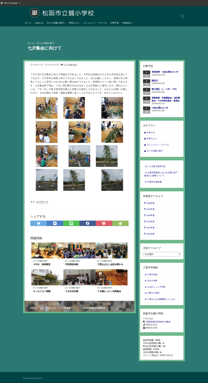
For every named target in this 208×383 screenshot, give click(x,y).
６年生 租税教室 (41, 265)
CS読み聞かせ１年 (160, 107)
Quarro (39, 378)
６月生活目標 (71, 292)
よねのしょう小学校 (157, 289)
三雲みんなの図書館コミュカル (162, 302)
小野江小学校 (153, 296)
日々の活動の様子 (55, 22)
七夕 (47, 202)
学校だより (74, 22)
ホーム (28, 22)
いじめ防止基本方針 (157, 167)
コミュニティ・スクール (95, 22)
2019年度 (40, 202)
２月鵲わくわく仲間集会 (109, 292)
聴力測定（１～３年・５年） (165, 89)
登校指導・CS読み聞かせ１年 (165, 72)
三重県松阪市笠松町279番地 (158, 325)
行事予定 (114, 22)
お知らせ (39, 22)
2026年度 (151, 204)
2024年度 (151, 217)
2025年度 (151, 211)
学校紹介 (126, 22)
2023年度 (151, 223)
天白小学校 (152, 283)
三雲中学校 (152, 277)
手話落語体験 (71, 265)
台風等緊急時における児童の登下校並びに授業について (161, 175)
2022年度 (151, 229)
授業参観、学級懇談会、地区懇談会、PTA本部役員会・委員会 (166, 99)
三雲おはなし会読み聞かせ (110, 265)
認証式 (155, 80)
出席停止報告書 (155, 183)
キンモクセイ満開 (41, 292)
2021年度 (151, 236)
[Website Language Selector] (12, 3)
